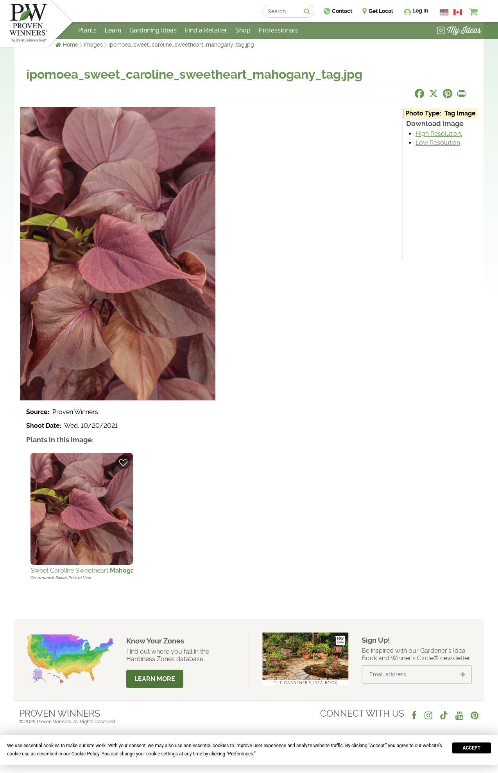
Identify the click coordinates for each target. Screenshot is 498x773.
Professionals (278, 30)
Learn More (154, 679)
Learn (113, 30)
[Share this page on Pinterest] (448, 93)
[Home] (28, 23)
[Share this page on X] (433, 93)
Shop (243, 30)
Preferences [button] (240, 754)
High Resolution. (439, 133)
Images (93, 44)
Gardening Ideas (153, 30)
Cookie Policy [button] (85, 754)
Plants (87, 30)
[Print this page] (462, 93)
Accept (472, 748)
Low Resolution (438, 142)
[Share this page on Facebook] (419, 93)
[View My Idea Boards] (459, 31)
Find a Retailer (206, 30)
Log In (420, 10)
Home (70, 44)
